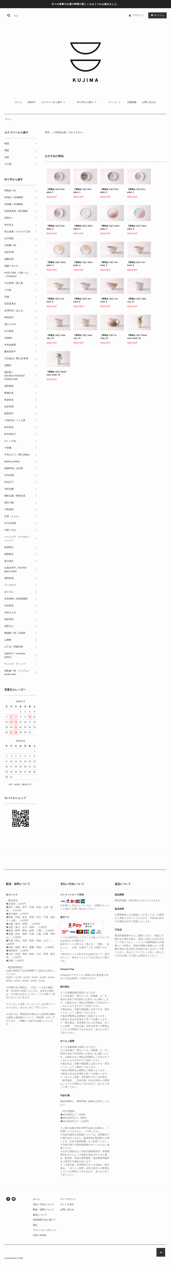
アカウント (138, 15)
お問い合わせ (149, 102)
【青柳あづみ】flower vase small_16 (137, 336)
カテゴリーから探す (53, 102)
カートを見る (67, 1204)
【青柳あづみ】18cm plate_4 (83, 227)
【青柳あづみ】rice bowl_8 (109, 263)
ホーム (18, 102)
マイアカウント (68, 1199)
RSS (35, 1235)
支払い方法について (43, 1204)
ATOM (43, 1235)
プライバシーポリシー (44, 1230)
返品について (40, 1214)
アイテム (156, 15)
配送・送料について (43, 1209)
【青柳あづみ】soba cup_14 (136, 300)
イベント (114, 102)
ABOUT (32, 102)
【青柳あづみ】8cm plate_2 (56, 190)
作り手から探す (87, 102)
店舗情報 (131, 102)
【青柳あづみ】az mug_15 (108, 336)
